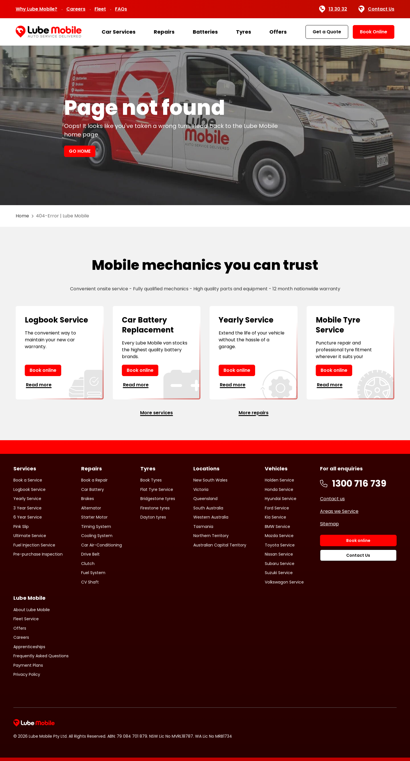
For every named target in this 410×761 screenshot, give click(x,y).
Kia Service (275, 517)
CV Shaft (90, 582)
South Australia (208, 508)
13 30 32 (333, 9)
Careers (75, 9)
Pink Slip (21, 526)
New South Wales (210, 480)
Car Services (119, 31)
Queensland (205, 498)
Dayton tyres (153, 517)
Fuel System (93, 573)
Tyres (243, 31)
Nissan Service (279, 554)
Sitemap (329, 524)
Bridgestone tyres (157, 498)
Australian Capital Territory (219, 545)
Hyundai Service (280, 498)
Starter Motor (94, 517)
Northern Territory (211, 535)
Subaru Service (279, 563)
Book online (43, 370)
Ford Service (277, 508)
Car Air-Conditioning (101, 545)
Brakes (87, 498)
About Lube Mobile (31, 610)
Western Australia (210, 517)
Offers (278, 31)
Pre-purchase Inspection (38, 554)
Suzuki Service (279, 573)
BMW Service (277, 526)
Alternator (91, 508)
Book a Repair (94, 480)
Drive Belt (90, 554)
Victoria (200, 489)
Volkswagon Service (284, 582)
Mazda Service (279, 535)
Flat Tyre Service (156, 489)
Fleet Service (26, 619)
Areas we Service (339, 511)
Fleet (100, 9)
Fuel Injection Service (34, 545)
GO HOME (80, 151)
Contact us (332, 498)
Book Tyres (151, 480)
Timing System (96, 526)
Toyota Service (280, 545)
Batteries (205, 31)
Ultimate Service (29, 535)
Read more (39, 384)
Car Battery (92, 489)
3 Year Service (27, 508)
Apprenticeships (29, 647)
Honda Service (279, 489)
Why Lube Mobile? (36, 9)
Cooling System (96, 535)
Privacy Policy (26, 674)
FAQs (121, 9)
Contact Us (376, 9)
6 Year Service (27, 517)
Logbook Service (29, 489)
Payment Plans (28, 665)
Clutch (88, 563)
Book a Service (27, 480)
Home (22, 216)
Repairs (164, 31)
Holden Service (279, 480)
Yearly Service (27, 498)
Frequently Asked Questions (41, 656)
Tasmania (203, 526)
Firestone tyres (155, 508)
